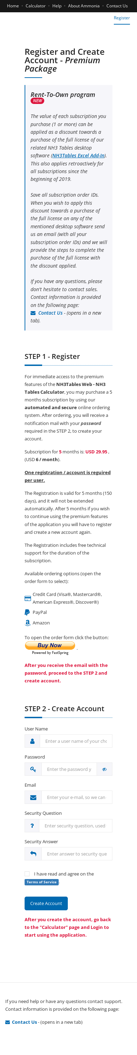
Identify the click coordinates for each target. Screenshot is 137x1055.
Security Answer (41, 841)
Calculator (36, 6)
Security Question (43, 813)
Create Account (46, 903)
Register (122, 18)
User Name (36, 729)
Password (35, 757)
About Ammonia (84, 6)
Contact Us (117, 6)
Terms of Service (42, 882)
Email (30, 785)
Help (56, 6)
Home (13, 6)
